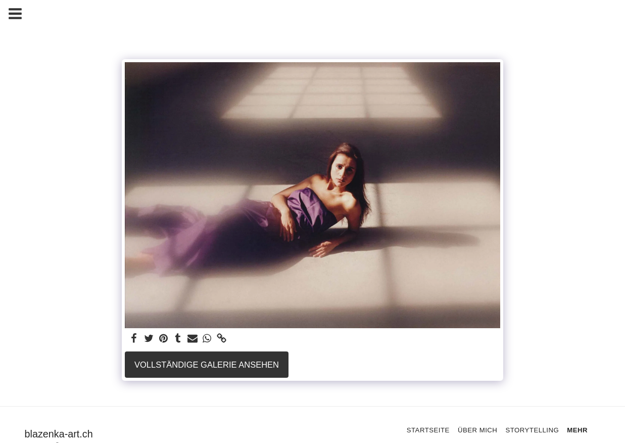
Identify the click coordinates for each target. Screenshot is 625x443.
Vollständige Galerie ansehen (206, 364)
